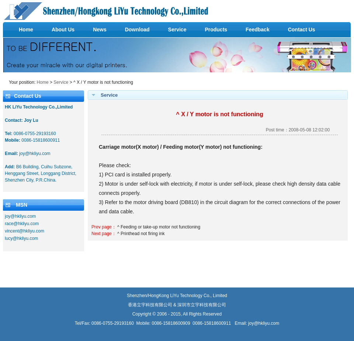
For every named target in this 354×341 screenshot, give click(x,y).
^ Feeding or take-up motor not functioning (158, 227)
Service (60, 82)
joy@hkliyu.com (263, 323)
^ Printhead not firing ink (140, 233)
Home (43, 82)
